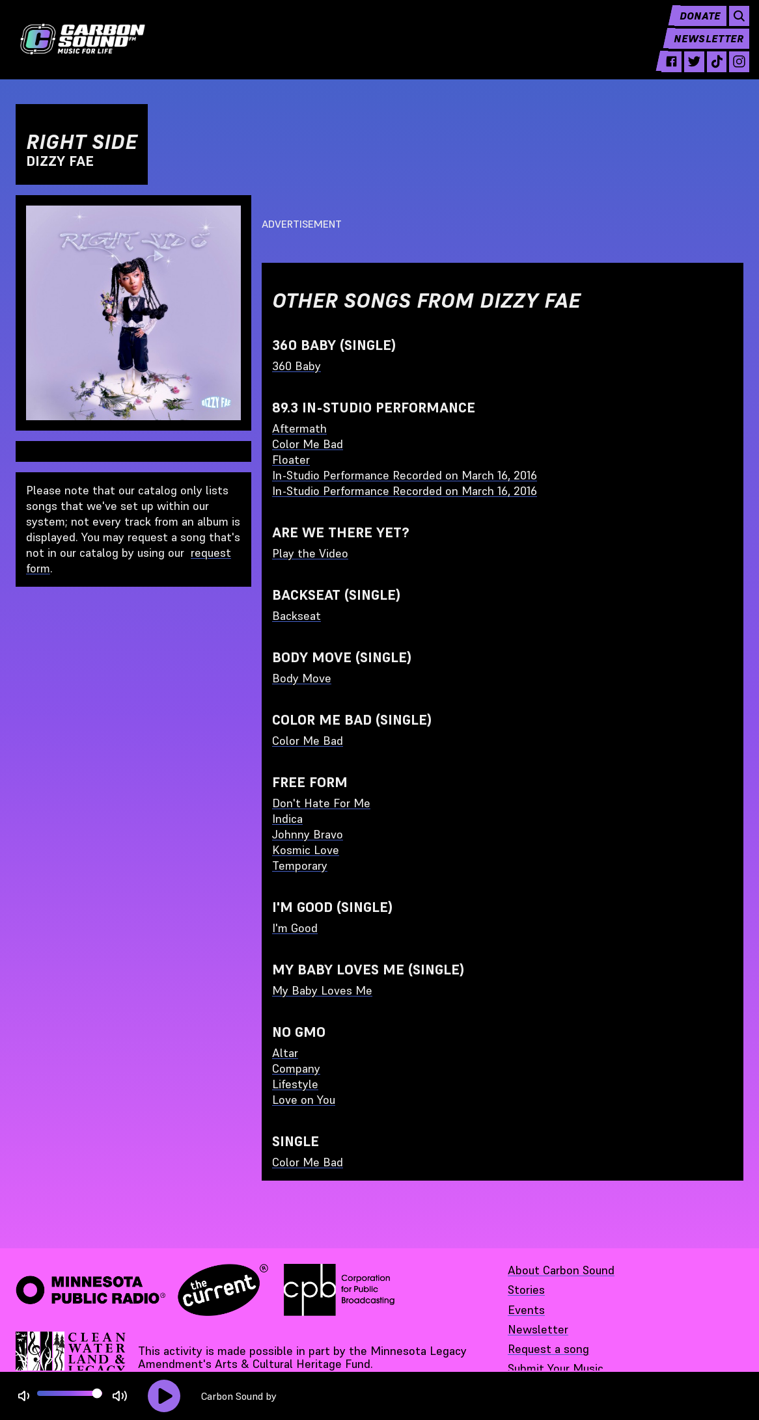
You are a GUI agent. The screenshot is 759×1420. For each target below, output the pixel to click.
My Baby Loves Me (322, 990)
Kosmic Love (305, 849)
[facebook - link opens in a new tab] (659, 72)
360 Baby (296, 365)
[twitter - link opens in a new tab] (684, 72)
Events (526, 1309)
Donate (691, 26)
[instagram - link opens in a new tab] (732, 72)
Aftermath (299, 428)
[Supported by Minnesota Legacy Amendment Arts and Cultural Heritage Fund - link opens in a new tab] (72, 1358)
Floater (291, 459)
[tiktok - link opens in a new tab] (708, 72)
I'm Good (295, 927)
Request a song (548, 1348)
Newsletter (702, 49)
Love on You (303, 1099)
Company (296, 1068)
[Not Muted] (24, 1396)
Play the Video (310, 553)
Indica (287, 818)
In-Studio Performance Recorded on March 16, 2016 (404, 475)
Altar (285, 1052)
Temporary (299, 865)
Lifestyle (295, 1084)
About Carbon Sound (561, 1270)
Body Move (301, 678)
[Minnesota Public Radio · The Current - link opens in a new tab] (142, 1290)
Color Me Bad (307, 443)
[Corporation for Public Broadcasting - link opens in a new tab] (339, 1290)
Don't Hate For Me (321, 803)
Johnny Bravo (307, 834)
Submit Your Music (555, 1368)
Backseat (296, 615)
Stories (526, 1289)
